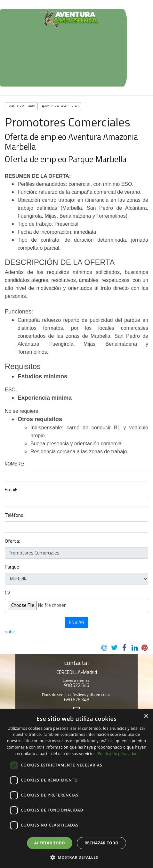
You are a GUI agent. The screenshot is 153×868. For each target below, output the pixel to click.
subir (10, 631)
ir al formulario (21, 106)
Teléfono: (14, 515)
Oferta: (12, 541)
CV (7, 592)
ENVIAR (76, 622)
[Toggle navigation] (10, 26)
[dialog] (76, 788)
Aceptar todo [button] (49, 843)
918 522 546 (76, 685)
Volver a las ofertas (60, 106)
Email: (11, 489)
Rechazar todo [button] (101, 843)
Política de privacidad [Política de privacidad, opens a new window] (118, 753)
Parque (12, 566)
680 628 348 (76, 699)
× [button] (145, 716)
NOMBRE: (14, 463)
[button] (76, 857)
